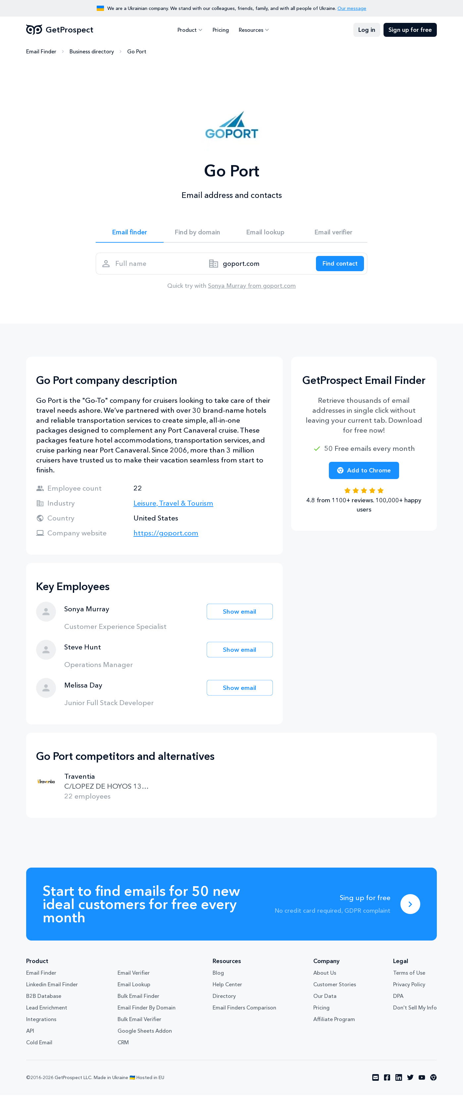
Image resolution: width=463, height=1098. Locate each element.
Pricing (221, 30)
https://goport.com (165, 536)
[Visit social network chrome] (433, 1080)
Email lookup (265, 233)
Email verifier (333, 233)
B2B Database (43, 999)
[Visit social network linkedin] (398, 1080)
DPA (398, 999)
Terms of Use (409, 976)
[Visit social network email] (375, 1080)
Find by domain (197, 233)
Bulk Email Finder (138, 999)
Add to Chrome (364, 473)
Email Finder (41, 51)
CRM (123, 1045)
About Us (324, 976)
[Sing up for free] (410, 907)
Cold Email (39, 1045)
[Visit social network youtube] (422, 1080)
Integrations (41, 1022)
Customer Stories (334, 987)
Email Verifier (134, 976)
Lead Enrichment (46, 1010)
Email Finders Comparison (244, 1010)
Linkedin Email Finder (52, 987)
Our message (351, 8)
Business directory (92, 51)
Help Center (227, 987)
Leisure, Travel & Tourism (173, 506)
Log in (366, 29)
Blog (218, 976)
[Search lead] (338, 265)
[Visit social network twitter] (410, 1080)
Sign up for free (410, 29)
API (30, 1034)
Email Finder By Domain (147, 1010)
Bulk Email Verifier (139, 1022)
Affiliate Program (334, 1022)
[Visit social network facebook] (387, 1080)
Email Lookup (134, 987)
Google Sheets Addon (145, 1034)
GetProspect (59, 29)
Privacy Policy (409, 987)
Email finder (130, 233)
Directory (224, 999)
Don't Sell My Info (415, 1010)
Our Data (324, 999)
